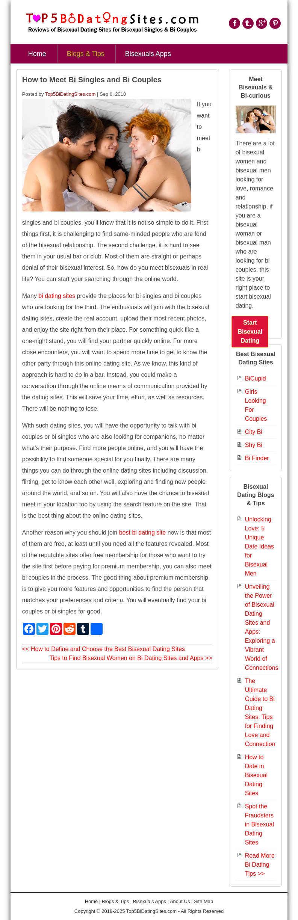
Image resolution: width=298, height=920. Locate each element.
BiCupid (255, 378)
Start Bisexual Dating (249, 331)
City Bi (253, 432)
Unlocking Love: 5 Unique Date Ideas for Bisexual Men (259, 546)
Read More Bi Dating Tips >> (260, 864)
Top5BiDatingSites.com (70, 94)
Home (37, 53)
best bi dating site (142, 532)
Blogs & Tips (85, 53)
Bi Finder (257, 458)
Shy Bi (253, 445)
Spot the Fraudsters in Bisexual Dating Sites (259, 824)
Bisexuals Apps (148, 53)
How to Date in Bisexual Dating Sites (256, 775)
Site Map (203, 901)
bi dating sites (56, 296)
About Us (180, 901)
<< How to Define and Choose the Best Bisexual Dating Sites (103, 649)
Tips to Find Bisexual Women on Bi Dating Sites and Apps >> (130, 658)
